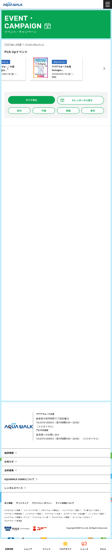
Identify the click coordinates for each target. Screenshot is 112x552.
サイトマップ (22, 503)
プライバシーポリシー (42, 503)
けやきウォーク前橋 (12, 510)
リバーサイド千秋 (31, 510)
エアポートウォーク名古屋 (74, 513)
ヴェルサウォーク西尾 (60, 517)
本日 (19, 110)
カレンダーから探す (82, 100)
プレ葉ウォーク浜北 (91, 510)
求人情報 (8, 503)
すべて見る (31, 100)
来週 (68, 110)
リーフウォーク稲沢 (96, 513)
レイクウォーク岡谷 (33, 513)
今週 (43, 110)
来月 (92, 110)
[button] (8, 68)
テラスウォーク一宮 (40, 517)
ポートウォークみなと (81, 517)
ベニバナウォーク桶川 (71, 510)
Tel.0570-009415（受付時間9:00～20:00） (58, 422)
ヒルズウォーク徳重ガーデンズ (16, 517)
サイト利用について (65, 503)
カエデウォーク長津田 (13, 520)
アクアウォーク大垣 (52, 513)
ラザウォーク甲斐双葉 (13, 513)
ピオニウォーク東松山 (50, 510)
